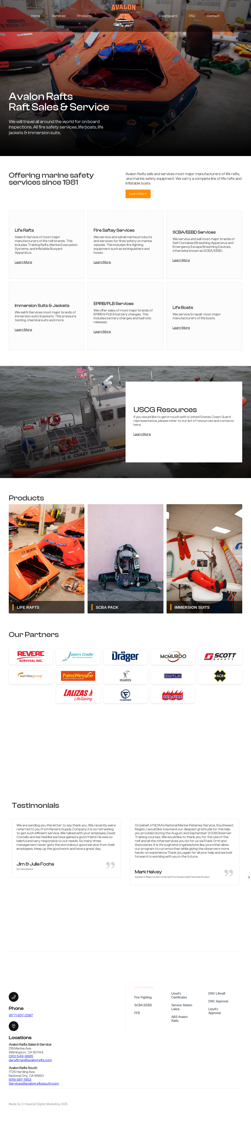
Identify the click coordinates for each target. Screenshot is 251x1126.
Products (84, 16)
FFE (137, 1013)
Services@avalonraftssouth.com (34, 1084)
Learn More (138, 194)
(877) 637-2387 (21, 1015)
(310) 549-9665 (21, 1056)
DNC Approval (218, 1001)
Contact (213, 16)
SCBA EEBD (143, 1005)
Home (35, 16)
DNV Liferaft (216, 993)
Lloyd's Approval (214, 1011)
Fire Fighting (143, 997)
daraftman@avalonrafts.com (30, 1060)
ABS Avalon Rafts (179, 1018)
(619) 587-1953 (20, 1080)
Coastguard (168, 16)
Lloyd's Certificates (179, 995)
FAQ (192, 16)
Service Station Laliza (181, 1007)
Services (59, 16)
